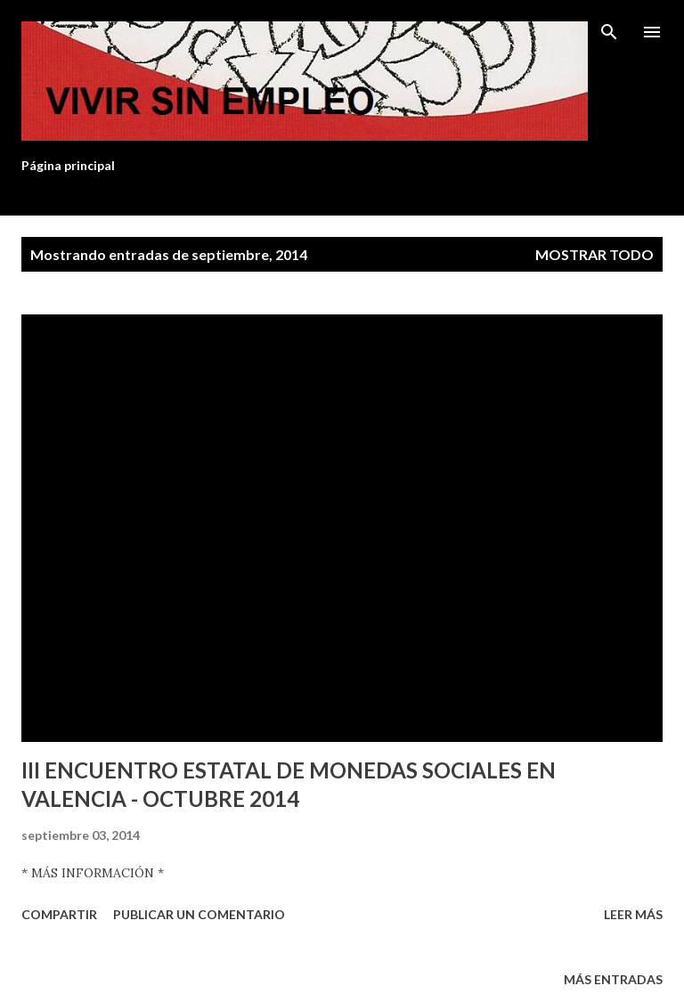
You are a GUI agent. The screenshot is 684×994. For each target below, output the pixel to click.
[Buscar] (609, 32)
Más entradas (613, 979)
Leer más (633, 914)
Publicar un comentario (199, 914)
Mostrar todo (594, 254)
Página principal (68, 165)
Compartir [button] (59, 914)
